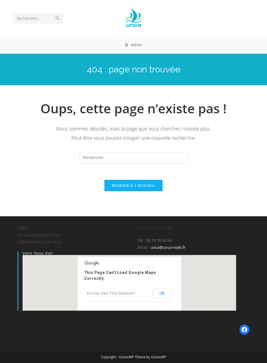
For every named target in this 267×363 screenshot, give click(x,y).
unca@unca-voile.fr (168, 247)
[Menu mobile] (133, 45)
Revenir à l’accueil (133, 185)
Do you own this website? (111, 293)
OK (162, 293)
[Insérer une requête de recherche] (133, 157)
